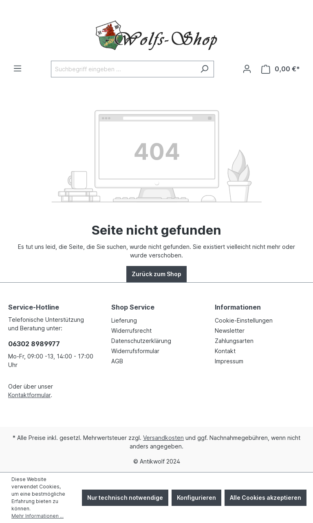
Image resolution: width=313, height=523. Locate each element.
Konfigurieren (196, 497)
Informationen (238, 307)
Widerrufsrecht (131, 330)
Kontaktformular (29, 394)
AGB (117, 361)
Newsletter (230, 330)
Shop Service (132, 307)
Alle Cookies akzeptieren (265, 497)
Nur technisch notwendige (125, 497)
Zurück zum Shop (156, 273)
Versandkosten (163, 437)
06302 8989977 (34, 344)
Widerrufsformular (135, 350)
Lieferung (124, 320)
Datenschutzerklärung (141, 340)
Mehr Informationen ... (37, 516)
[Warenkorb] (280, 69)
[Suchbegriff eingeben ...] (123, 69)
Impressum (229, 361)
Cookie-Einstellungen (244, 320)
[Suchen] (204, 69)
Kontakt (225, 350)
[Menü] (17, 68)
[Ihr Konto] (247, 69)
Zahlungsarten (234, 340)
